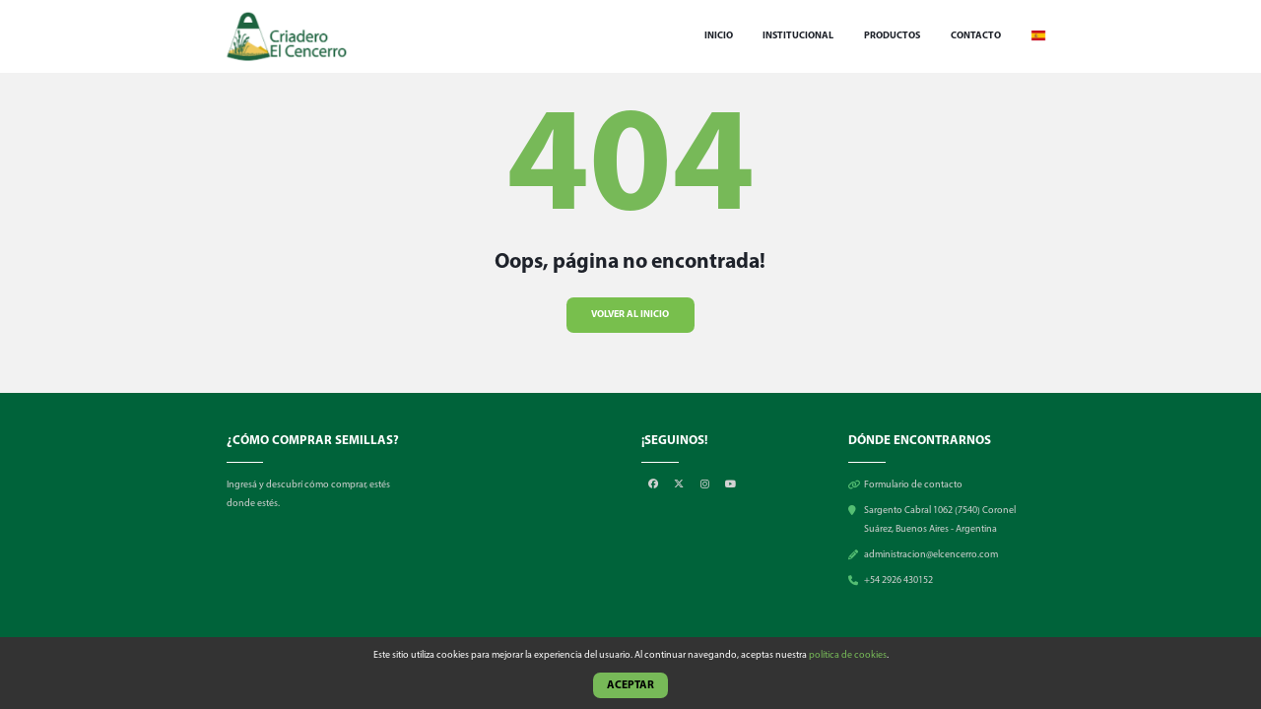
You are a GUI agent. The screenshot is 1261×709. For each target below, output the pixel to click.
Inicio (718, 36)
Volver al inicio (630, 313)
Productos (892, 36)
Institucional (798, 36)
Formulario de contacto (913, 485)
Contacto (976, 36)
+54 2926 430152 (898, 580)
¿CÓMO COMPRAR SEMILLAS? (313, 440)
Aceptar (630, 685)
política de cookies (848, 655)
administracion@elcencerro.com (931, 554)
